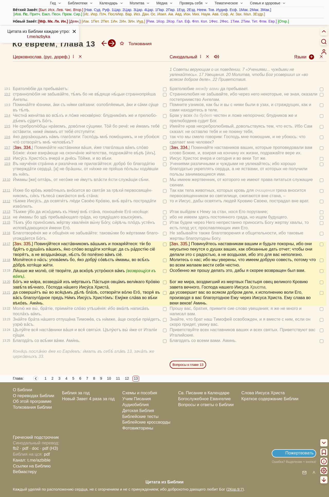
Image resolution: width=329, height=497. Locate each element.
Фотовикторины (137, 428)
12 (127, 378)
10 (109, 378)
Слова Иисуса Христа (263, 392)
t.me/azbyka (38, 36)
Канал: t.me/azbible (31, 460)
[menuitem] (323, 51)
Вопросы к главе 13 (187, 365)
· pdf (24, 448)
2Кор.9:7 (235, 489)
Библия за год (76, 392)
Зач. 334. (23, 147)
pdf (47, 454)
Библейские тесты (140, 416)
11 (118, 378)
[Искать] (323, 41)
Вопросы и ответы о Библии (206, 404)
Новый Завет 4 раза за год (88, 398)
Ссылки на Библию (32, 466)
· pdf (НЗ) (49, 448)
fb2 (16, 448)
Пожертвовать (299, 453)
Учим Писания (136, 398)
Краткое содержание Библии (269, 398)
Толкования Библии (32, 407)
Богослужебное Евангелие (204, 398)
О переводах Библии (33, 395)
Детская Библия (138, 410)
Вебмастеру (25, 471)
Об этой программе (32, 401)
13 (136, 378)
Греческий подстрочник (36, 437)
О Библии (22, 389)
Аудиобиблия (135, 404)
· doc (34, 448)
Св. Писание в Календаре (204, 392)
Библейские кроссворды (146, 422)
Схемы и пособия (139, 392)
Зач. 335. (23, 243)
